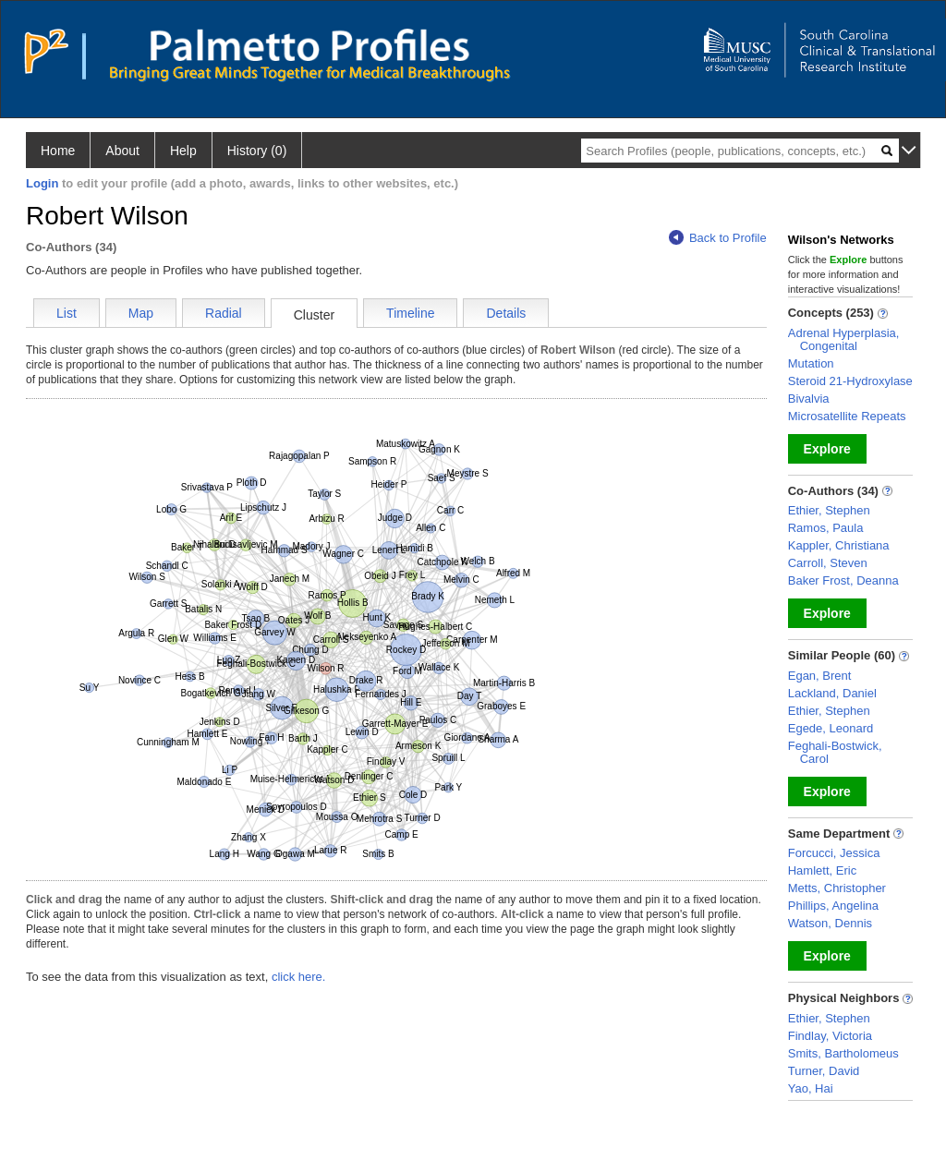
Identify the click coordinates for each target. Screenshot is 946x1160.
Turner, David (824, 1071)
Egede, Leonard (831, 728)
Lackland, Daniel (832, 693)
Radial (223, 313)
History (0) (257, 150)
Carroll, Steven (827, 563)
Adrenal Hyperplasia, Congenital (844, 339)
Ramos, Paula (826, 528)
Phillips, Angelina (833, 905)
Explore (827, 448)
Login (42, 183)
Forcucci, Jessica (834, 853)
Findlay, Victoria (830, 1036)
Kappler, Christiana (839, 545)
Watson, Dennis (830, 923)
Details (506, 313)
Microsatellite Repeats (847, 416)
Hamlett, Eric (822, 870)
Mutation (811, 363)
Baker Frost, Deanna (843, 580)
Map (140, 313)
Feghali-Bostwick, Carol (835, 752)
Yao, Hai (810, 1088)
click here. (299, 977)
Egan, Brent (820, 676)
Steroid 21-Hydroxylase (850, 381)
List (66, 313)
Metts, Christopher (837, 888)
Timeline (410, 313)
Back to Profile (718, 238)
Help (183, 150)
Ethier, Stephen (829, 510)
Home (58, 150)
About (122, 150)
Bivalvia (809, 398)
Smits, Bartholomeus (843, 1053)
